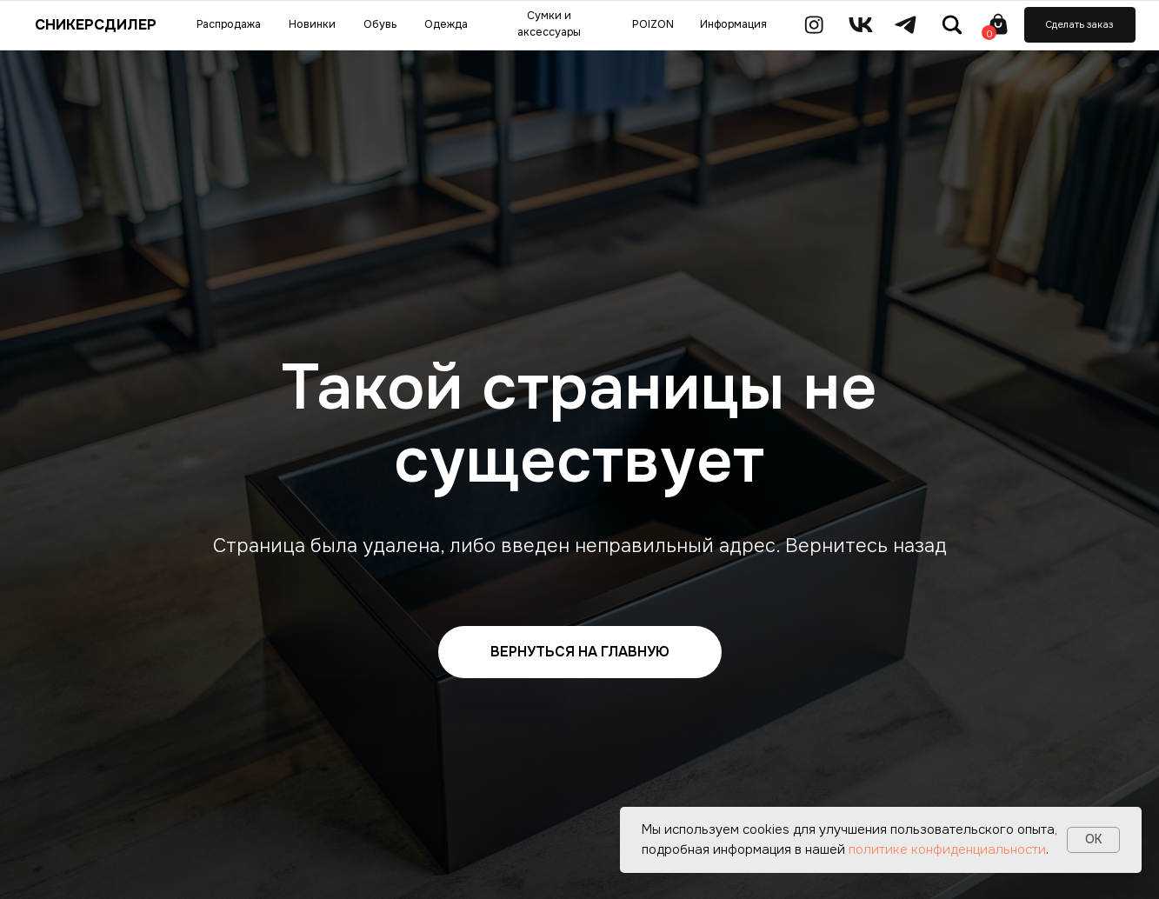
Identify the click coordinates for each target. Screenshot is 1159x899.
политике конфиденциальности (947, 849)
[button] (1080, 24)
